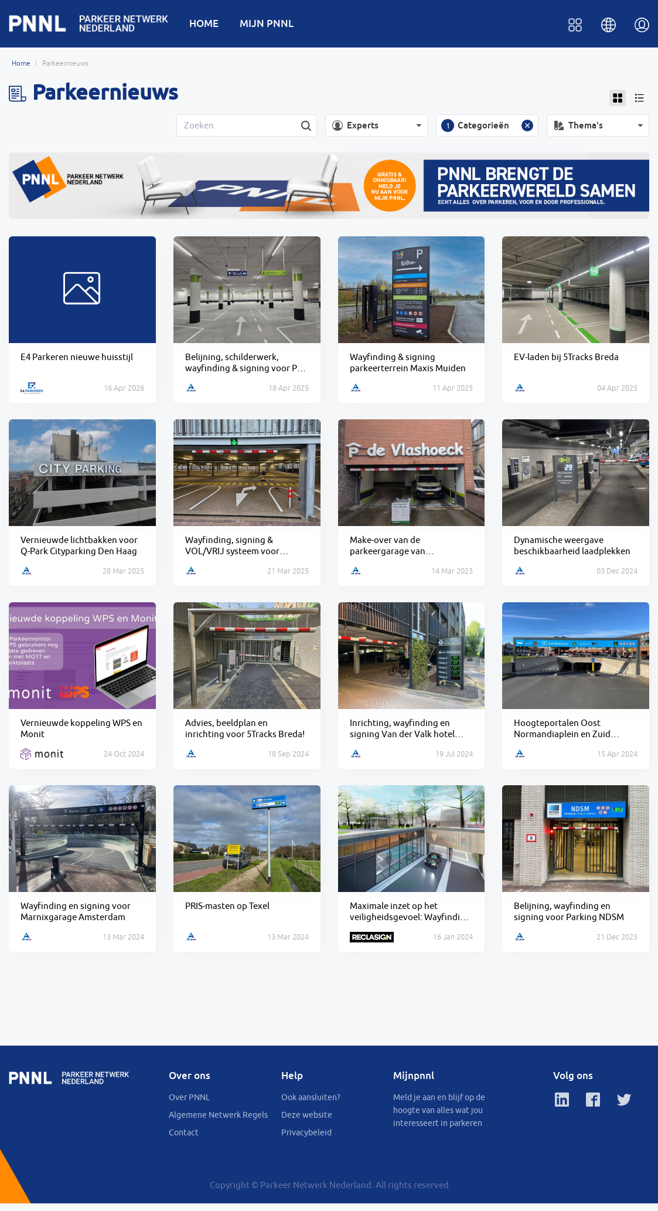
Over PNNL (189, 1105)
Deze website (306, 1122)
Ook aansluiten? (310, 1105)
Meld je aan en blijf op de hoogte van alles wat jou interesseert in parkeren (439, 1117)
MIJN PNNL (274, 24)
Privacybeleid (306, 1140)
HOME (211, 24)
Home (21, 66)
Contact (184, 1140)
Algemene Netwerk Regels (218, 1122)
